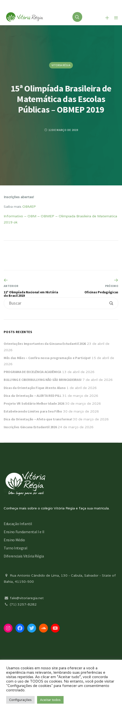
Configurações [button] (20, 700)
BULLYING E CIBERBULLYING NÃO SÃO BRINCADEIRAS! (42, 379)
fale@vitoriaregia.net (24, 598)
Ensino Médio (14, 539)
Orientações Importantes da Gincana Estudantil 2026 (45, 343)
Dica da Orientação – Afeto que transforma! (38, 419)
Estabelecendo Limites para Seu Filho (33, 411)
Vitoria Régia (61, 65)
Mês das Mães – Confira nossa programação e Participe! (47, 358)
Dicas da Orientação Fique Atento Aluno (35, 388)
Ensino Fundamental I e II (24, 531)
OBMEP (29, 206)
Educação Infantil (18, 523)
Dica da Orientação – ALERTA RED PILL (32, 395)
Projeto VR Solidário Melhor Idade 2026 (34, 403)
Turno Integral (15, 547)
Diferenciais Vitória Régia (24, 556)
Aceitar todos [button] (50, 700)
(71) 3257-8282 (20, 604)
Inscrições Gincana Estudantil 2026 (30, 427)
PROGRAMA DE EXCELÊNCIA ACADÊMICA (32, 372)
